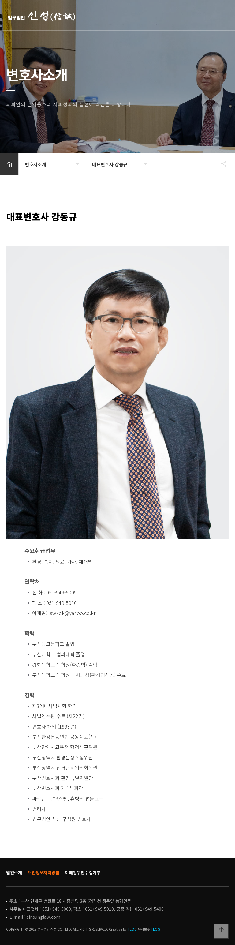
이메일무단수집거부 (83, 872)
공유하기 (221, 163)
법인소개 (14, 872)
